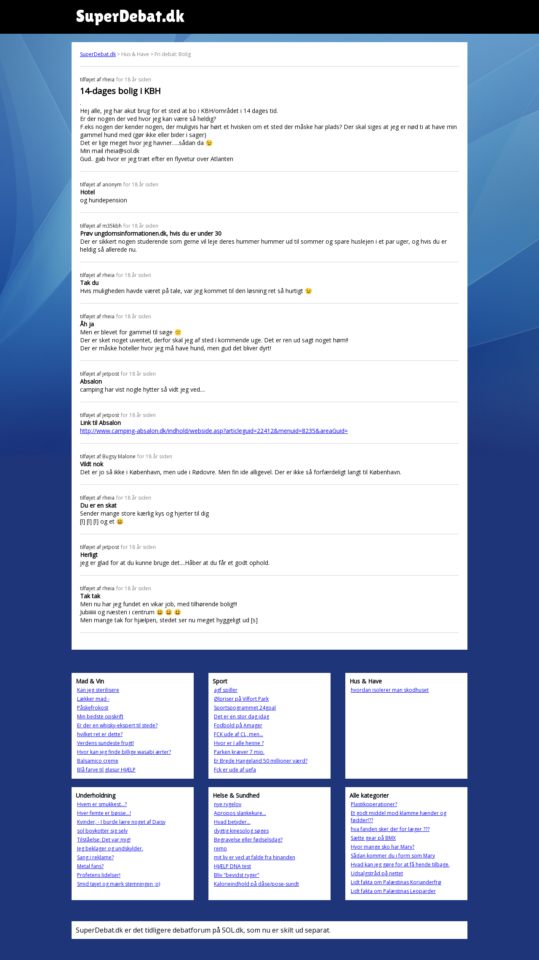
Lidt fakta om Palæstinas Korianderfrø (396, 882)
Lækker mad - (93, 698)
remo (220, 848)
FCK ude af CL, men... (238, 734)
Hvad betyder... (232, 822)
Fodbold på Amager (238, 725)
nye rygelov (227, 804)
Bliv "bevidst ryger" (236, 875)
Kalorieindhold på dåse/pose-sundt (256, 883)
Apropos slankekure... (240, 813)
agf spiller (225, 690)
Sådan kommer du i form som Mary (393, 855)
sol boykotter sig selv (102, 830)
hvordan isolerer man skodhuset (390, 690)
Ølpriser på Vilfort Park (241, 698)
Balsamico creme (97, 760)
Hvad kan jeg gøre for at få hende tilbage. (400, 864)
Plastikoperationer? (374, 804)
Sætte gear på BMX (373, 838)
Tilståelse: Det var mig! (104, 839)
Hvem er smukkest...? (102, 804)
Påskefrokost (92, 707)
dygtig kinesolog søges (241, 830)
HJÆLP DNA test (232, 866)
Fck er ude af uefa (235, 769)
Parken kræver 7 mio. (239, 752)
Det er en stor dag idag (241, 716)
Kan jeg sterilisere (98, 690)
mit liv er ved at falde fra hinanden (254, 857)
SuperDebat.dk (98, 54)
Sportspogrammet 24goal (245, 707)
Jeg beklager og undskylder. (110, 848)
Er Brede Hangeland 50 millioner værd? (260, 760)
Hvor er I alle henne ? (239, 743)
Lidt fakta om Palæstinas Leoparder (393, 891)
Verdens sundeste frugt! (105, 743)
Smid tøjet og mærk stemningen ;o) (118, 883)
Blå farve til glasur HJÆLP (106, 769)
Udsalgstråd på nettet (377, 873)
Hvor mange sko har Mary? (382, 846)
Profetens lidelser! (98, 875)
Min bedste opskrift (100, 716)
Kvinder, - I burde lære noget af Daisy (121, 822)
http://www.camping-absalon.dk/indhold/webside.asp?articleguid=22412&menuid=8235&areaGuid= (214, 431)
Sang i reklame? (95, 857)
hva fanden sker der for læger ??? (390, 829)
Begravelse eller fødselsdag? (248, 839)
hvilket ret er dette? (100, 734)
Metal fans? (90, 866)
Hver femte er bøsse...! (104, 813)
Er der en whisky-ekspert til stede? (117, 725)
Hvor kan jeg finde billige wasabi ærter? (124, 752)
